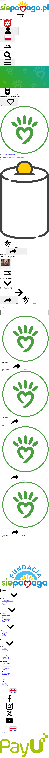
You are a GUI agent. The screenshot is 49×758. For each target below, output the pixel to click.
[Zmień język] (7, 38)
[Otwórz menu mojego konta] (9, 31)
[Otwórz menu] (7, 62)
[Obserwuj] (9, 102)
